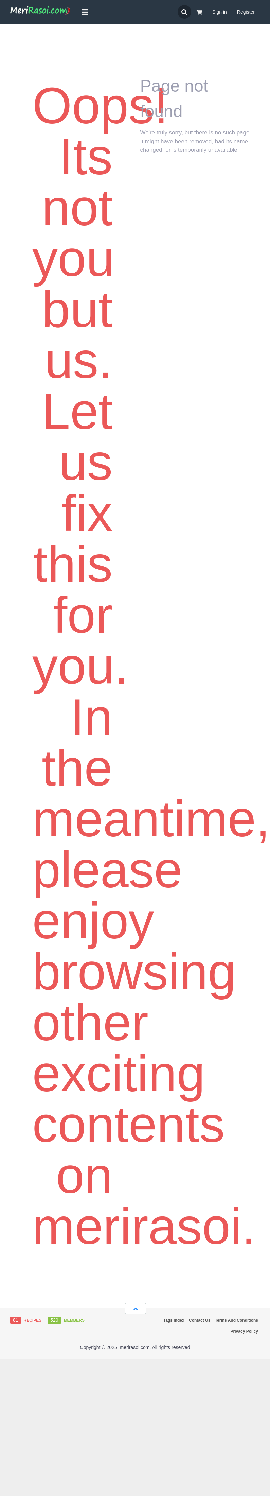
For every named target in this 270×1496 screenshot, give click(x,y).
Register (246, 12)
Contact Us (199, 1320)
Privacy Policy (244, 1331)
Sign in (219, 12)
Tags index (173, 1320)
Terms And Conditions (236, 1320)
